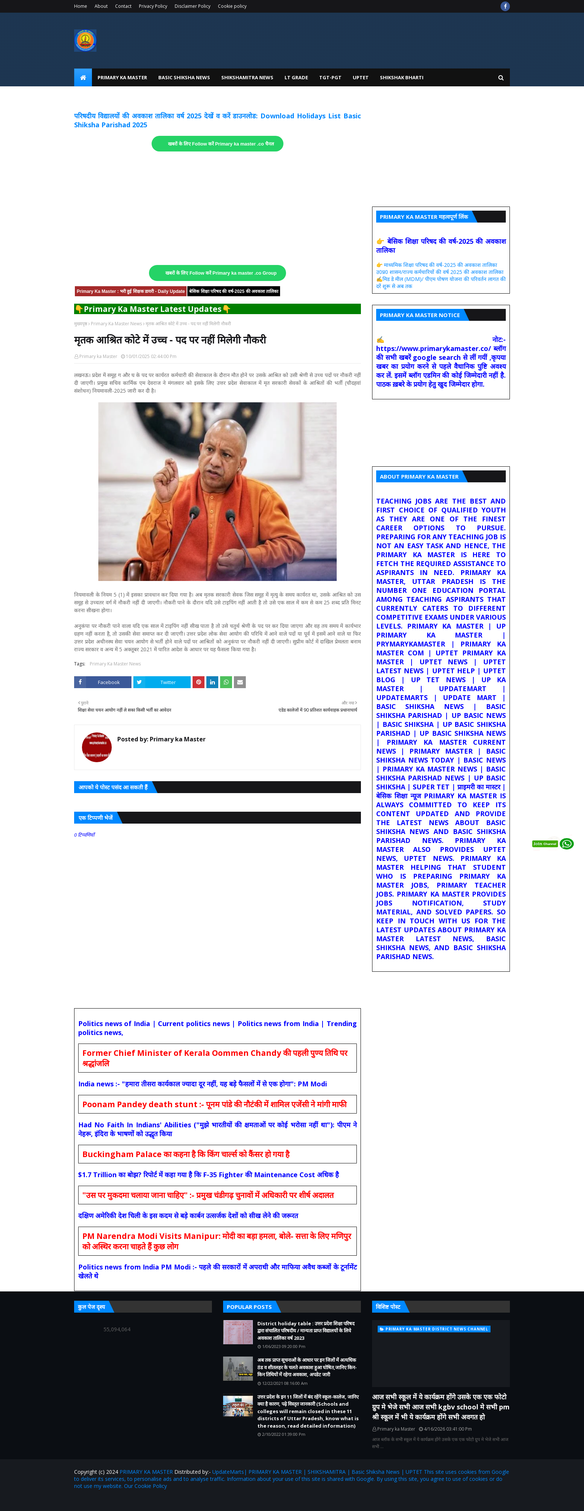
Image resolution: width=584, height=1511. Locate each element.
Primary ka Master (98, 356)
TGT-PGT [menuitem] (330, 77)
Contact (123, 6)
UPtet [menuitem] (361, 77)
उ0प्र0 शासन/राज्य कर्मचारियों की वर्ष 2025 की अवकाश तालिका (440, 271)
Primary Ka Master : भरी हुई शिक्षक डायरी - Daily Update (131, 291)
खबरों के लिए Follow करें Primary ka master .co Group (221, 273)
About (101, 6)
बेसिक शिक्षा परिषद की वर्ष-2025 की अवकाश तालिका (233, 291)
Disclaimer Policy (192, 6)
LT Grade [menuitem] (296, 77)
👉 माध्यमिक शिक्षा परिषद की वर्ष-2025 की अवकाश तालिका (436, 264)
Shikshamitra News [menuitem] (247, 77)
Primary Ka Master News (116, 323)
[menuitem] (83, 77)
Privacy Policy (153, 6)
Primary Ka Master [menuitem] (122, 77)
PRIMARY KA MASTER (146, 1471)
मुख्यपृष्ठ (80, 323)
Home (80, 6)
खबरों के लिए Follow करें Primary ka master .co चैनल (221, 144)
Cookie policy (232, 6)
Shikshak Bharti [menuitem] (401, 77)
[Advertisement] (217, 208)
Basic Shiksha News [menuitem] (184, 77)
